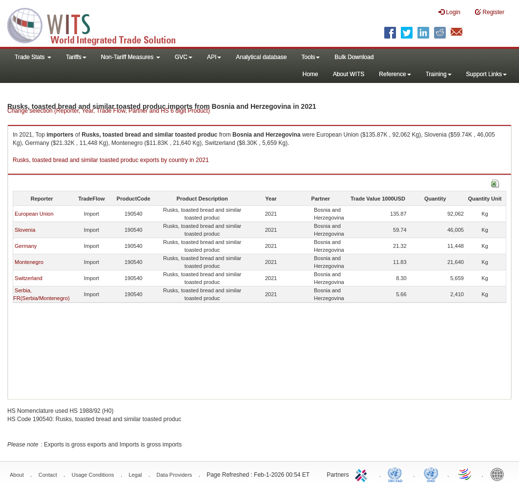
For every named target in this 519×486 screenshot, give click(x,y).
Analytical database (261, 57)
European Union (34, 214)
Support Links (486, 74)
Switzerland (28, 278)
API (214, 57)
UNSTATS (431, 474)
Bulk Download (354, 57)
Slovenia (25, 230)
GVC (183, 57)
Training (439, 74)
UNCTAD (397, 474)
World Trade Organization (465, 474)
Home (310, 74)
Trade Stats (33, 57)
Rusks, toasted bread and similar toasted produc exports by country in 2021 (111, 160)
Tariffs (76, 57)
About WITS (349, 74)
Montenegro (29, 262)
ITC (363, 474)
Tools (310, 57)
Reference (395, 74)
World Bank (499, 474)
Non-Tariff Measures (130, 57)
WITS (97, 24)
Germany (26, 246)
